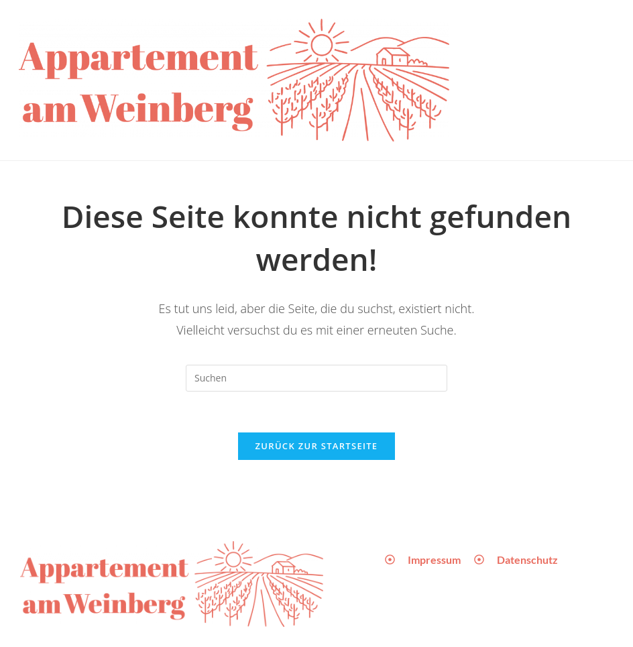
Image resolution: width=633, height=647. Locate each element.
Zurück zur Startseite (316, 446)
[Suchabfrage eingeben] (316, 378)
